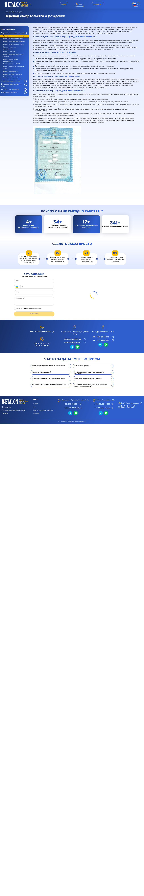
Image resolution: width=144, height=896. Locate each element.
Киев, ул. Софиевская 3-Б (103, 331)
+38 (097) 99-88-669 (100, 340)
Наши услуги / (17, 12)
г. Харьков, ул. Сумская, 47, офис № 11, (74, 333)
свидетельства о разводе (69, 85)
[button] (17, 287)
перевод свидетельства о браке (121, 120)
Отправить (34, 313)
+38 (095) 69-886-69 (72, 339)
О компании (6, 407)
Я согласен (28, 308)
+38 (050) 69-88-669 (100, 337)
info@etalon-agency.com (40, 331)
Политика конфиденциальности (32, 308)
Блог (34, 407)
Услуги (35, 403)
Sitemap (36, 413)
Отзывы (5, 413)
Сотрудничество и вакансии (43, 410)
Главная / (8, 12)
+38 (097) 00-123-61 (72, 342)
